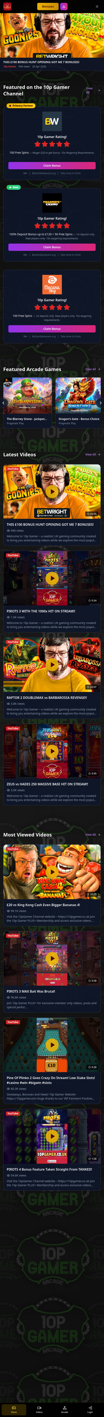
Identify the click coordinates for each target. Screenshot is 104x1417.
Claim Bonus (52, 165)
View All (93, 90)
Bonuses (48, 6)
